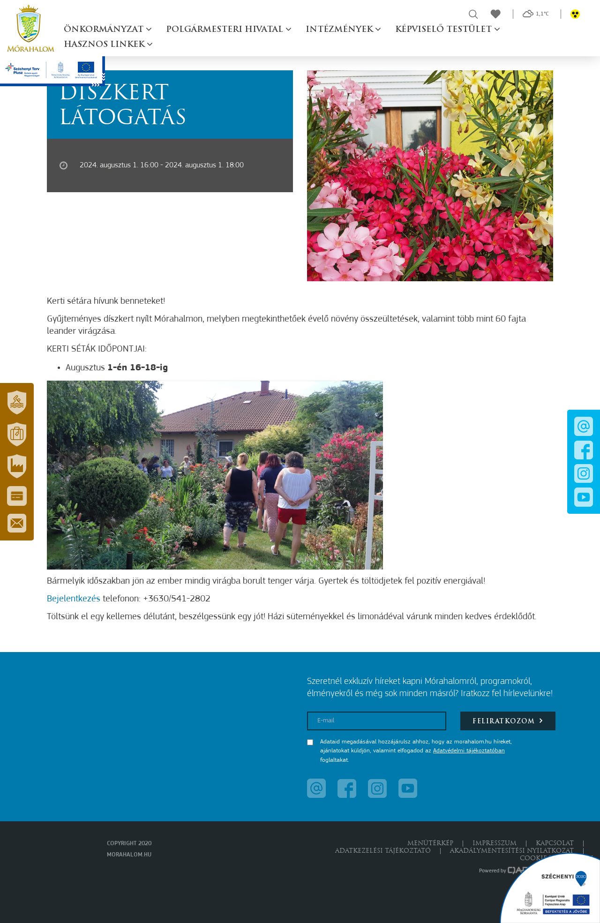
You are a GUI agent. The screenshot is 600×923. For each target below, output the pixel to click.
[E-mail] (376, 721)
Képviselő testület (444, 30)
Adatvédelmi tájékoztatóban (469, 751)
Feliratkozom (507, 721)
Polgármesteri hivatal (225, 30)
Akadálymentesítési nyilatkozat (512, 851)
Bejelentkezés (73, 599)
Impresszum (494, 843)
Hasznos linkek (105, 45)
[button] (17, 402)
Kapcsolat (555, 843)
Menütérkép (430, 843)
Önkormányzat (105, 30)
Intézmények (340, 30)
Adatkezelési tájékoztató (383, 851)
